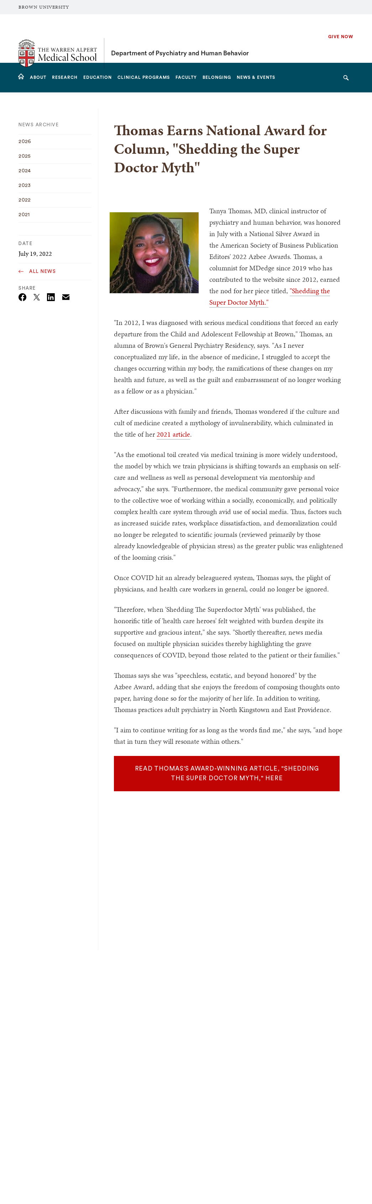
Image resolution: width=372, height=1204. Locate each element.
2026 (25, 141)
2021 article (173, 434)
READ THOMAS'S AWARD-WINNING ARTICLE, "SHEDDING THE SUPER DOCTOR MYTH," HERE (227, 773)
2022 (25, 200)
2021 (24, 214)
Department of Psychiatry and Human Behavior (180, 38)
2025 (25, 156)
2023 (25, 185)
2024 (25, 170)
